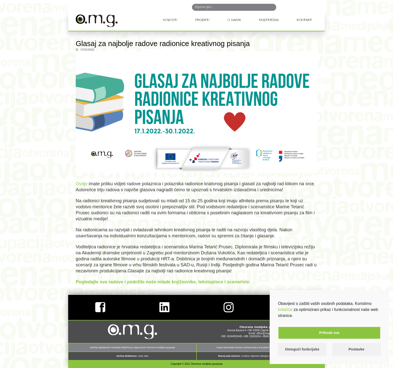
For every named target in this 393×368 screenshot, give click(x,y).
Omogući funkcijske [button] (302, 349)
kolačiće (285, 309)
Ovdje (81, 183)
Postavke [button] (356, 349)
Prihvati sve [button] (329, 333)
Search (267, 7)
